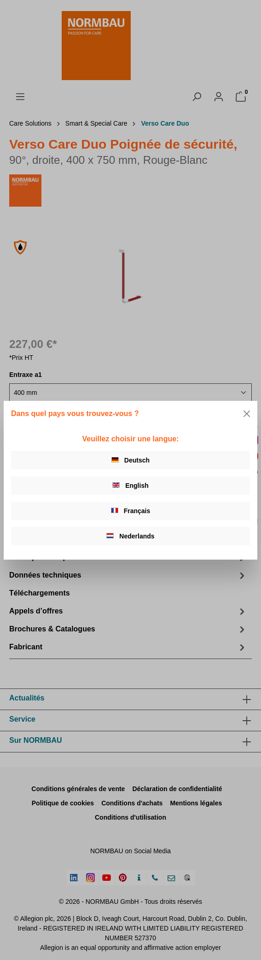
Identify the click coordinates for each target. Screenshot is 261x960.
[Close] (247, 414)
